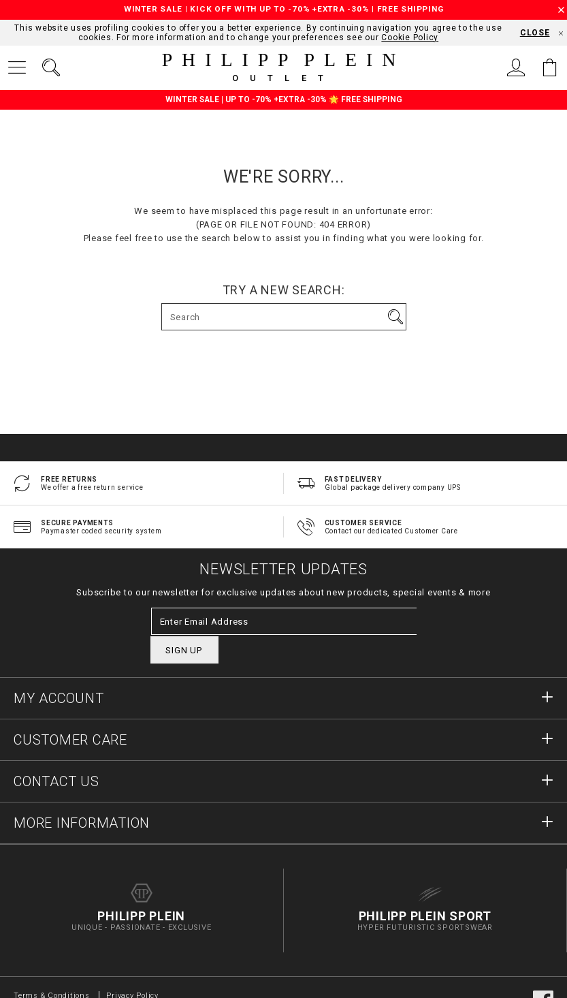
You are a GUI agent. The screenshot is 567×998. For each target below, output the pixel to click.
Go (395, 316)
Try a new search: (284, 290)
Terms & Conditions (53, 969)
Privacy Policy (132, 969)
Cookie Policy (409, 37)
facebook (543, 974)
